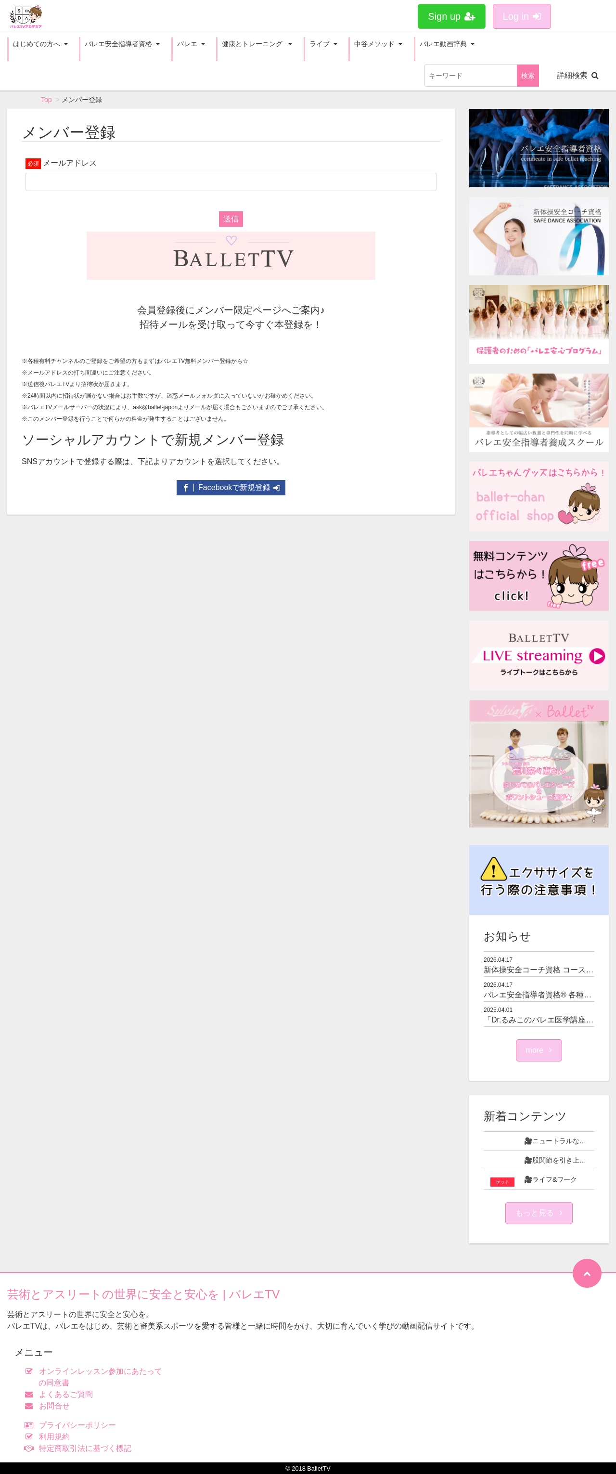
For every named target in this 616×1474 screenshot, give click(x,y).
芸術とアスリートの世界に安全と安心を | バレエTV (143, 1294)
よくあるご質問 (61, 1394)
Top (46, 99)
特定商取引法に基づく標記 (80, 1448)
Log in (522, 16)
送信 (231, 219)
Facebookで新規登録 (231, 487)
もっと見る (539, 1213)
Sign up (451, 16)
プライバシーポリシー (72, 1425)
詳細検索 (578, 75)
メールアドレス (70, 163)
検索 (528, 75)
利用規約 (49, 1437)
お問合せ (49, 1406)
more (539, 1050)
